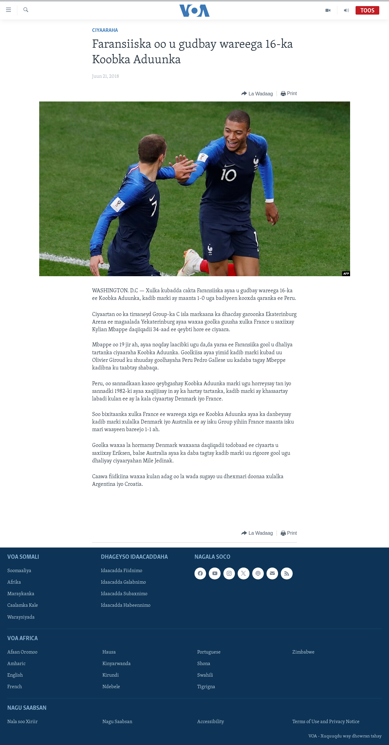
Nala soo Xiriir (22, 721)
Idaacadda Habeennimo (125, 605)
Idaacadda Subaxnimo (124, 594)
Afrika (14, 582)
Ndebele (111, 687)
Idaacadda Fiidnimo (121, 570)
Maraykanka (20, 594)
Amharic (16, 663)
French (14, 687)
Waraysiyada (21, 617)
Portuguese (209, 652)
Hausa (109, 652)
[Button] (257, 94)
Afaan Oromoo (22, 652)
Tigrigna (206, 687)
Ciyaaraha (105, 30)
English (15, 675)
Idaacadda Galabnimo (123, 582)
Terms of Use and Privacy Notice (326, 721)
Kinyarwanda (116, 663)
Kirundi (110, 675)
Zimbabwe (303, 652)
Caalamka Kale (22, 605)
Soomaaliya (19, 570)
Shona (203, 663)
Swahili (205, 675)
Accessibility (210, 721)
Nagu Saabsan (117, 721)
